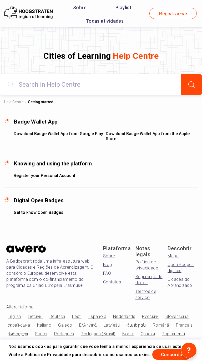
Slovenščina (177, 316)
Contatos (112, 281)
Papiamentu (173, 333)
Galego (65, 325)
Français (184, 325)
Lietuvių (35, 316)
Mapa (173, 255)
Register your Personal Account (44, 175)
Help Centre (14, 102)
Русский (150, 316)
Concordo (173, 354)
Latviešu (112, 325)
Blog (107, 264)
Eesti (77, 316)
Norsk (128, 333)
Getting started (40, 102)
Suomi (41, 333)
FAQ (107, 273)
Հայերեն (136, 325)
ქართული (18, 333)
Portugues (64, 333)
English (14, 316)
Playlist (123, 7)
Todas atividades (105, 21)
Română (161, 325)
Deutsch (57, 316)
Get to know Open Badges (38, 212)
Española (97, 316)
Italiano (44, 325)
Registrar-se (173, 13)
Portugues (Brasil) (98, 333)
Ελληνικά (88, 325)
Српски (148, 333)
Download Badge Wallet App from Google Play (58, 133)
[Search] (191, 84)
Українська (19, 325)
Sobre (80, 7)
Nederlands (124, 316)
